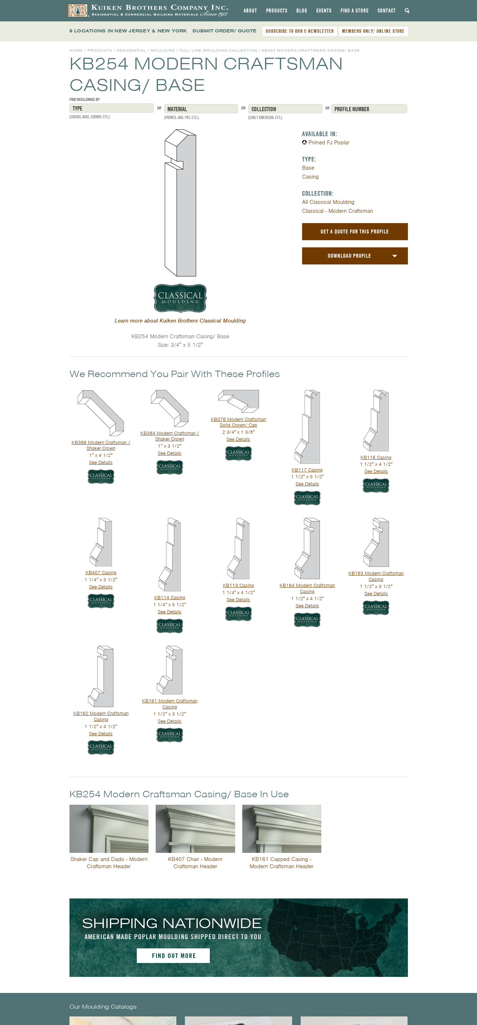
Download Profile (349, 255)
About (250, 10)
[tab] (250, 10)
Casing (310, 176)
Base (308, 167)
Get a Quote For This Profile (355, 231)
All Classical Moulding (328, 202)
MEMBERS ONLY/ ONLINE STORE (373, 31)
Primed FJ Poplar (329, 142)
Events (324, 10)
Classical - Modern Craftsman (337, 211)
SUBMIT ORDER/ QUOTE (224, 31)
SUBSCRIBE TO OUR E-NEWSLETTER (300, 31)
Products (276, 10)
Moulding (163, 50)
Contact (387, 10)
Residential (131, 50)
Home (76, 50)
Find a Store (355, 10)
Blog (301, 10)
